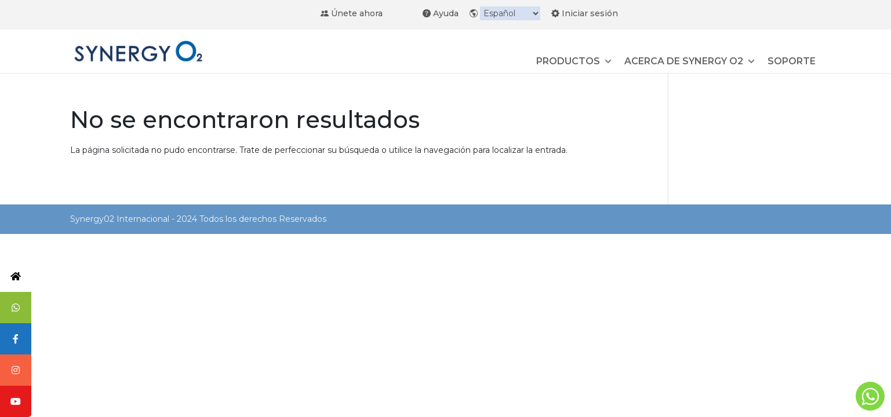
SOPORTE (792, 61)
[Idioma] (510, 13)
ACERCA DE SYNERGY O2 (690, 61)
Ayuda (441, 12)
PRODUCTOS (574, 61)
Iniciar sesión (584, 12)
